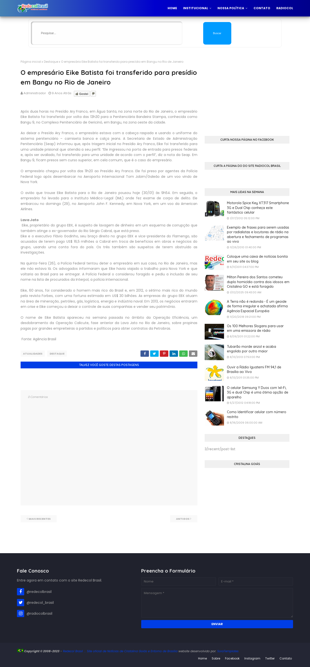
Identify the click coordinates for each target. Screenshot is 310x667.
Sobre (216, 658)
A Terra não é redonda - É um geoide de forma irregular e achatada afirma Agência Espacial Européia (257, 306)
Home (202, 658)
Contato (285, 658)
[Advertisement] (247, 93)
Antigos (182, 519)
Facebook (232, 658)
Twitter (270, 658)
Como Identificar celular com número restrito (256, 414)
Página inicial (31, 62)
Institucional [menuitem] (195, 8)
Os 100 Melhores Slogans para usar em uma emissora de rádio (255, 328)
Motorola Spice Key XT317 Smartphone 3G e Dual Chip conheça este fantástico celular (258, 208)
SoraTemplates (228, 651)
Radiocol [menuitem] (284, 8)
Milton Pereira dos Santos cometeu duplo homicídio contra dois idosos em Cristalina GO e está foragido (258, 282)
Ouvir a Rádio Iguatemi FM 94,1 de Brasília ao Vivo (254, 369)
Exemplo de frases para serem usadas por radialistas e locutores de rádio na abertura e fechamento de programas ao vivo (258, 234)
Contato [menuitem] (262, 8)
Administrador (34, 93)
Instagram (252, 658)
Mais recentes (40, 519)
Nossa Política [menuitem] (230, 8)
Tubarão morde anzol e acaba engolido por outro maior (251, 349)
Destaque (51, 62)
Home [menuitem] (172, 8)
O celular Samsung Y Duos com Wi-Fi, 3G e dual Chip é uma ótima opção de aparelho (257, 392)
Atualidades (32, 354)
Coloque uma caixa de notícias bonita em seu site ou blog (257, 259)
